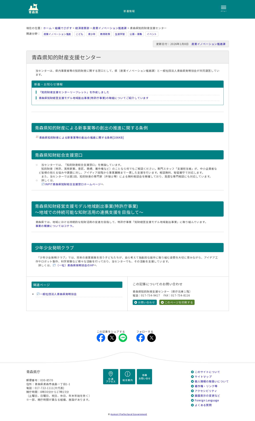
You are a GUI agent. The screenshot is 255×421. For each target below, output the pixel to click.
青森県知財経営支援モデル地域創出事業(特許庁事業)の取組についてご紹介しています (94, 98)
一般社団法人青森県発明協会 (58, 294)
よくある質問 (203, 405)
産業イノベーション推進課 (110, 28)
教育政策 (105, 34)
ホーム (47, 28)
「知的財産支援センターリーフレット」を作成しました (74, 92)
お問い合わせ (146, 302)
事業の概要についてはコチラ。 (55, 226)
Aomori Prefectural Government (129, 414)
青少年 (92, 34)
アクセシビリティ (206, 391)
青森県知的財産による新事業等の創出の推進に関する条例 (81, 137)
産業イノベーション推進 (57, 34)
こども (79, 34)
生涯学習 (120, 34)
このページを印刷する (179, 302)
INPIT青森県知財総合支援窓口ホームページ (73, 184)
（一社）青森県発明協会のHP (75, 265)
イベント (152, 34)
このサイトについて (207, 372)
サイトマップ (203, 377)
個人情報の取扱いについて (212, 381)
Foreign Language (207, 400)
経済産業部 (82, 28)
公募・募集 (136, 34)
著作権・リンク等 (206, 386)
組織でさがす (63, 28)
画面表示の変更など (207, 395)
